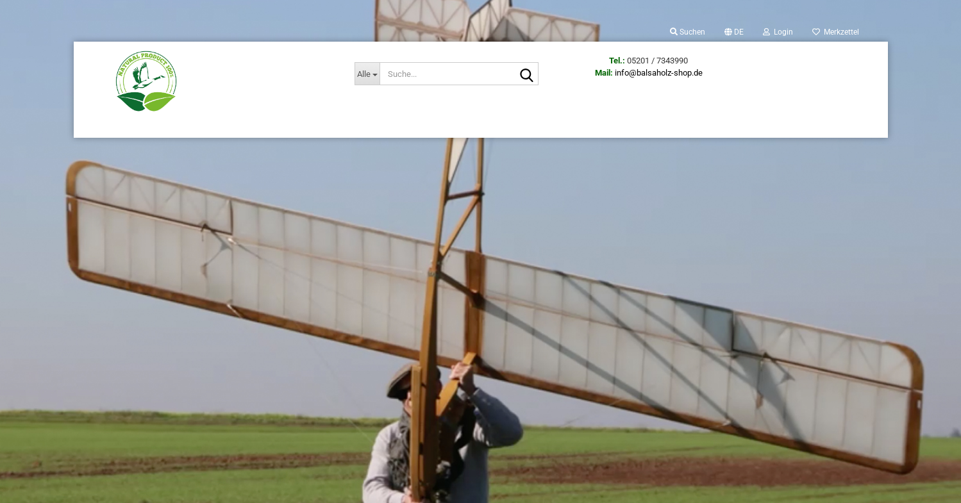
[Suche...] (367, 73)
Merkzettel (835, 32)
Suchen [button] (687, 32)
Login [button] (778, 32)
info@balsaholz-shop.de (659, 73)
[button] (734, 32)
